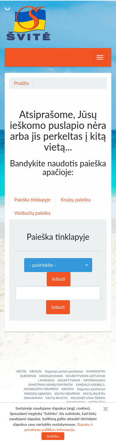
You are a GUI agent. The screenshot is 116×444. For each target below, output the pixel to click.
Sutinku (53, 436)
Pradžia (21, 83)
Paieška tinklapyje (32, 199)
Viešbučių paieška (32, 213)
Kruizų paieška (75, 199)
